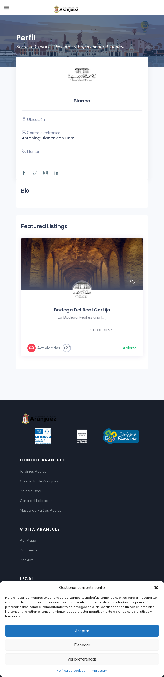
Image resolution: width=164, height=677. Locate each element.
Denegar (82, 644)
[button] (156, 587)
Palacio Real (30, 491)
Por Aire (27, 560)
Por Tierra (28, 550)
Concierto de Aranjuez (39, 481)
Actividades (48, 347)
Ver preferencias (82, 659)
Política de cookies (71, 670)
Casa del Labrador (36, 500)
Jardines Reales (33, 471)
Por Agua (28, 540)
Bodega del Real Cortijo (82, 310)
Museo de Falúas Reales (40, 510)
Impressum (99, 670)
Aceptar (82, 630)
